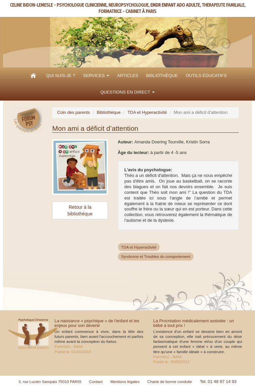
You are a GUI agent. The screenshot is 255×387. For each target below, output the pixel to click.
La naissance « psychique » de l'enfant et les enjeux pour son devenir (96, 323)
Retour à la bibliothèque (80, 210)
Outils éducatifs (206, 75)
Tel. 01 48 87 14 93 (218, 381)
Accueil (33, 75)
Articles (127, 75)
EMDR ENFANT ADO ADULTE (175, 5)
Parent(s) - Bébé (68, 346)
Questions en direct (127, 92)
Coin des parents (73, 112)
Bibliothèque (162, 75)
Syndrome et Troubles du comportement (156, 256)
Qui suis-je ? (60, 75)
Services (96, 75)
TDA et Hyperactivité (147, 112)
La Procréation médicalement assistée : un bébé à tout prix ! (193, 323)
